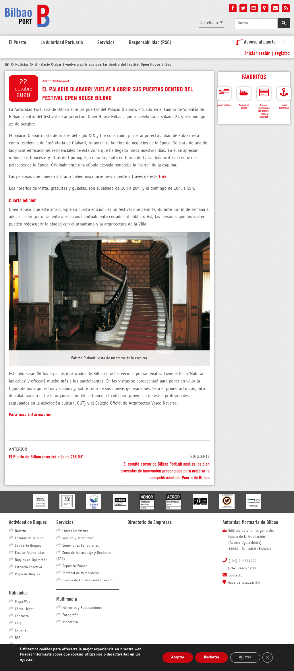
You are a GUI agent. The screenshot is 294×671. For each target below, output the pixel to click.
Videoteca (70, 622)
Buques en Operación (31, 560)
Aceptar (177, 657)
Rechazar (211, 657)
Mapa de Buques (27, 574)
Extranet (21, 630)
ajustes (26, 660)
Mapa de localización (243, 582)
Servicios (106, 41)
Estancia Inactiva (28, 567)
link (163, 176)
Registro (282, 52)
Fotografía (70, 615)
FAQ (18, 623)
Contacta (22, 616)
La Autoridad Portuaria (61, 41)
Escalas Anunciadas (30, 553)
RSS (17, 638)
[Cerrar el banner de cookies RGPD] (267, 657)
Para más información (30, 415)
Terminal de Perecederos (80, 573)
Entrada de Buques (29, 538)
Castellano (209, 23)
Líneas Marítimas (75, 531)
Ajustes (245, 657)
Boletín (20, 531)
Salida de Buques (28, 546)
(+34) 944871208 (242, 568)
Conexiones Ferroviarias (80, 546)
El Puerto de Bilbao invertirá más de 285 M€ (46, 456)
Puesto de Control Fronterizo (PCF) (89, 580)
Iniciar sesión (257, 52)
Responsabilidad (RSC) (150, 41)
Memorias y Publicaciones (82, 608)
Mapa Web (22, 602)
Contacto (236, 575)
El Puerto (17, 41)
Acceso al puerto (255, 41)
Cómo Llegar (24, 609)
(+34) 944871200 (243, 561)
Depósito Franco (75, 566)
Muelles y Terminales (77, 538)
